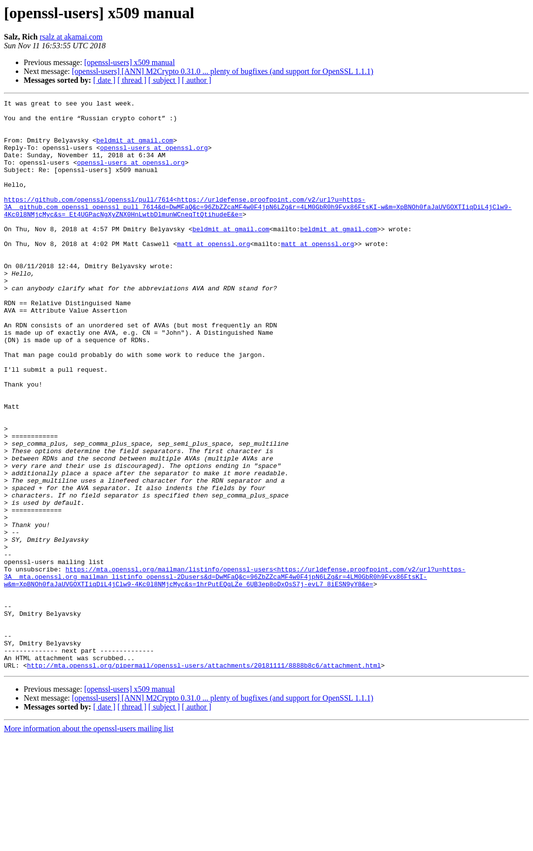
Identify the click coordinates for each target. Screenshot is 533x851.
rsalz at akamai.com (71, 37)
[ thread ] (131, 80)
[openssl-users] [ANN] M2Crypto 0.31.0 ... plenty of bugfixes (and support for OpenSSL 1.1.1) (222, 71)
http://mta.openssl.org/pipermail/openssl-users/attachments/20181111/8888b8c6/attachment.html (204, 779)
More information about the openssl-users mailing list (89, 842)
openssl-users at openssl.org (154, 157)
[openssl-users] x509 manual (129, 62)
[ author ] (197, 80)
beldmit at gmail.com (134, 148)
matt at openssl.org (213, 273)
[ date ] (104, 80)
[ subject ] (164, 80)
